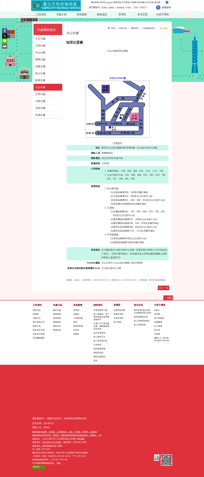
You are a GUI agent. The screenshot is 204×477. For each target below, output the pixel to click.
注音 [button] (167, 33)
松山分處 (40, 73)
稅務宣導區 (119, 314)
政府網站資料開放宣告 (75, 418)
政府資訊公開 (39, 330)
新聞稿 (36, 314)
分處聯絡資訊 (46, 30)
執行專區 (118, 322)
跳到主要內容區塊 (1, 1)
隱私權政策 (38, 418)
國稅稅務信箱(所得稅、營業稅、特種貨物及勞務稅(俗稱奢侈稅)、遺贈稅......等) (67, 435)
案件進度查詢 (99, 333)
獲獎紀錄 (57, 330)
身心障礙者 (159, 318)
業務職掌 (57, 322)
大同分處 (40, 45)
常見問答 (125, 2)
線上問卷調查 (140, 325)
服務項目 (50, 463)
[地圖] (81, 439)
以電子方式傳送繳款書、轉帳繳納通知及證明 (101, 326)
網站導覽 (94, 2)
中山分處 (40, 52)
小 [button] (163, 2)
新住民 (157, 330)
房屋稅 (104, 8)
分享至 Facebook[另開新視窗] (4, 30)
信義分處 (40, 66)
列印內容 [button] (163, 33)
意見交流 (142, 14)
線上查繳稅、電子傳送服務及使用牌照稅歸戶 (101, 317)
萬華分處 (40, 59)
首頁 (113, 28)
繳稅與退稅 (98, 352)
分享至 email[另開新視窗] (4, 46)
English (109, 2)
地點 (59, 463)
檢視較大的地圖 (116, 78)
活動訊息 (37, 318)
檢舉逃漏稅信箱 (141, 317)
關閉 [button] (169, 298)
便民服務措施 (99, 348)
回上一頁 (163, 288)
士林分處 (40, 101)
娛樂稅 (76, 334)
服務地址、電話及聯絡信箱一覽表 (47, 446)
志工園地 (158, 326)
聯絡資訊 (135, 28)
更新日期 (36, 423)
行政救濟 (97, 345)
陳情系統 (117, 2)
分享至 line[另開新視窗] (4, 41)
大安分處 (40, 94)
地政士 (157, 310)
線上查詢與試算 (100, 341)
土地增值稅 (119, 8)
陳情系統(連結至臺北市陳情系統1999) (142, 311)
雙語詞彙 (141, 2)
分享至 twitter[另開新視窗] (4, 35)
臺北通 (157, 2)
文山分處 (40, 87)
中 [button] (166, 2)
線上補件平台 (99, 337)
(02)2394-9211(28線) (51, 442)
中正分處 (40, 38)
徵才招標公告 (39, 322)
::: (1, 1)
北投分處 (40, 108)
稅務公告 (37, 326)
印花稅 (128, 8)
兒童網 (133, 2)
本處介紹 (61, 14)
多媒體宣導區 (120, 310)
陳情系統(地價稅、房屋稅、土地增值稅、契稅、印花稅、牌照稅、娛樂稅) (64, 432)
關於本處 (57, 310)
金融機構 (158, 322)
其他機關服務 (39, 338)
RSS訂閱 (149, 2)
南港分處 (40, 80)
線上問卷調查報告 (142, 321)
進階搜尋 (166, 7)
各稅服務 (82, 14)
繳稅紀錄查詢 (99, 356)
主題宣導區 (119, 318)
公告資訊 (41, 14)
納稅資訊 (102, 14)
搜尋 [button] (158, 7)
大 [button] (169, 2)
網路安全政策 (54, 418)
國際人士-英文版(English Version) (162, 339)
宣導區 (122, 14)
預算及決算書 (39, 334)
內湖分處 (40, 115)
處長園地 (57, 314)
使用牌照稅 (78, 326)
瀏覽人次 (36, 427)
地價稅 (111, 8)
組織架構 (57, 318)
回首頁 (102, 2)
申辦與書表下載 (100, 310)
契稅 (75, 322)
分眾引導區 (162, 14)
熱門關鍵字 (94, 7)
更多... (96, 360)
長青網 (157, 314)
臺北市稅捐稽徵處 (56, 5)
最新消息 (37, 310)
